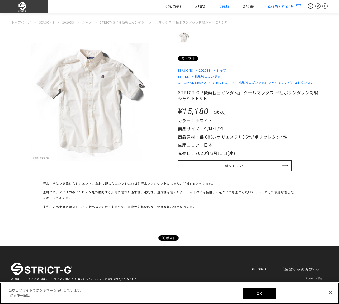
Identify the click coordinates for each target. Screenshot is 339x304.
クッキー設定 (313, 278)
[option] (90, 101)
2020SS (205, 70)
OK (259, 293)
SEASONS (185, 70)
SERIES (183, 76)
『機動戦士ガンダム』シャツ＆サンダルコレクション (275, 82)
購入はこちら (235, 165)
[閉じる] (330, 292)
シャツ (221, 70)
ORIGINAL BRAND (192, 82)
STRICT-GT (221, 82)
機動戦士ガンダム (208, 76)
